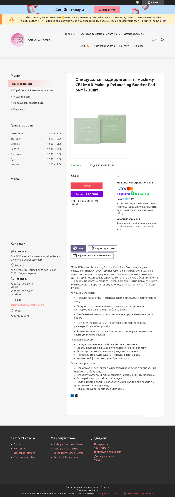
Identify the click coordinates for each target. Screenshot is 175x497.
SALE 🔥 (84, 45)
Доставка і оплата (104, 45)
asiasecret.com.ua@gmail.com (27, 304)
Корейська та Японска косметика (98, 34)
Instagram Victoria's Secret (69, 444)
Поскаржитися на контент (110, 493)
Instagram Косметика (66, 448)
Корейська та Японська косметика (33, 90)
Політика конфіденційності (139, 493)
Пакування (19, 109)
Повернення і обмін (25, 457)
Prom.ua (105, 487)
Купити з (86, 194)
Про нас (138, 45)
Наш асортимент (21, 83)
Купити (87, 185)
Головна (70, 34)
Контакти (124, 45)
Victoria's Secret (133, 34)
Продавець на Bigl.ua (87, 490)
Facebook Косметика (66, 457)
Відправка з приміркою (107, 452)
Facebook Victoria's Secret (68, 452)
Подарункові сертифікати (28, 102)
